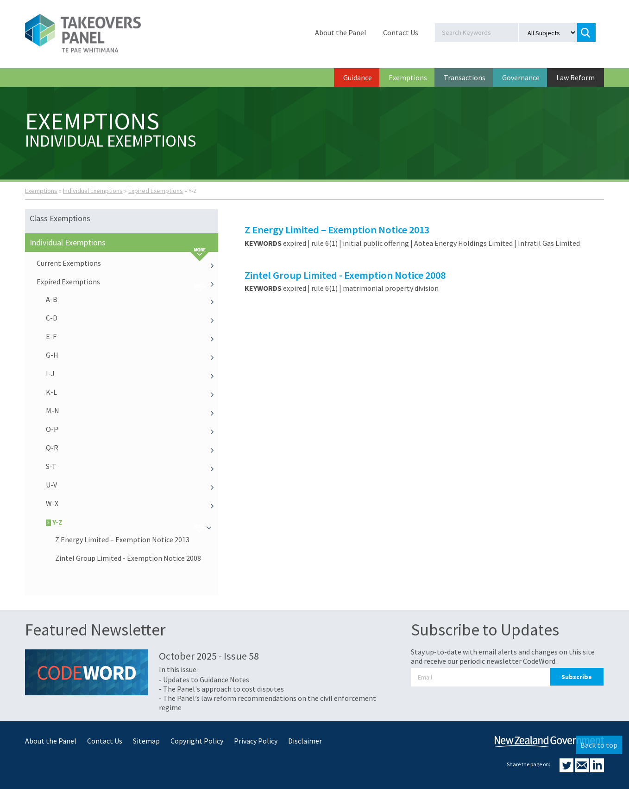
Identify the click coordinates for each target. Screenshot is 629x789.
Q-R (132, 447)
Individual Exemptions (93, 190)
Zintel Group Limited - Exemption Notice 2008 (128, 558)
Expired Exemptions (155, 190)
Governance (521, 77)
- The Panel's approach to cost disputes (221, 688)
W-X (132, 503)
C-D (132, 317)
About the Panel (340, 32)
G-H (132, 354)
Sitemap (146, 740)
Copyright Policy (196, 740)
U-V (132, 484)
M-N (132, 410)
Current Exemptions (127, 263)
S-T (132, 466)
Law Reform (575, 77)
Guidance (357, 77)
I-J (132, 373)
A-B (132, 299)
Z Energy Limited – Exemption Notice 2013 (122, 539)
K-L (132, 391)
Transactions (464, 77)
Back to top (598, 745)
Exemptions (408, 77)
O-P (132, 429)
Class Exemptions (60, 218)
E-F (132, 336)
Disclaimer (305, 740)
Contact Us (400, 32)
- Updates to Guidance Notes (204, 679)
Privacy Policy (255, 740)
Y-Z (132, 521)
